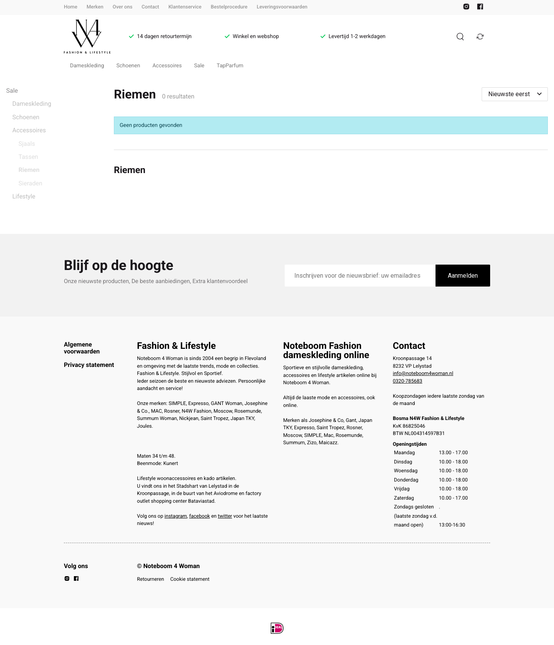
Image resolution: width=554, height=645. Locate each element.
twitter (225, 516)
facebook (199, 516)
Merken (95, 7)
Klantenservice (185, 7)
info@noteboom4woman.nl (423, 374)
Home (70, 7)
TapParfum (230, 66)
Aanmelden (463, 275)
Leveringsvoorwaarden (282, 7)
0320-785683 (407, 381)
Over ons (122, 7)
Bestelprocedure (229, 7)
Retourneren (150, 579)
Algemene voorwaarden (82, 348)
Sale (199, 66)
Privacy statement (89, 364)
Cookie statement (189, 579)
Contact (150, 7)
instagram (176, 516)
